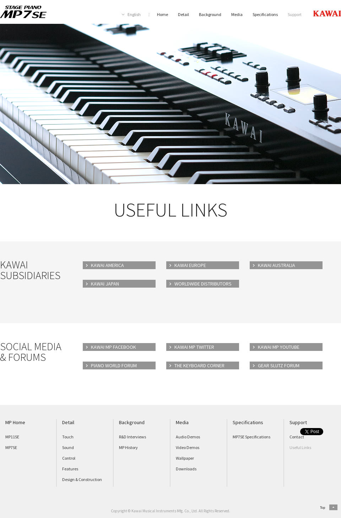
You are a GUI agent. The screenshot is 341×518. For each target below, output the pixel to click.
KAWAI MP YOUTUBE (278, 347)
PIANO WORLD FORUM (114, 365)
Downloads (186, 468)
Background (210, 14)
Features (70, 468)
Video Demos (187, 447)
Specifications (265, 14)
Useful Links (300, 447)
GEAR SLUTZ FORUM (278, 365)
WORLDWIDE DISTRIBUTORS (203, 284)
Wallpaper (185, 458)
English (134, 14)
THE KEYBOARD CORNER (199, 365)
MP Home (15, 422)
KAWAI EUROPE (190, 265)
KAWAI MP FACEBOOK (113, 347)
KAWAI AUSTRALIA (276, 265)
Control (68, 458)
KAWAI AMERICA (107, 265)
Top (322, 507)
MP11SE (12, 436)
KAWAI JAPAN (105, 284)
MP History (128, 447)
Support (295, 14)
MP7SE (11, 447)
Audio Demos (188, 436)
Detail (183, 14)
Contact (296, 436)
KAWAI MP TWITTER (194, 347)
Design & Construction (82, 479)
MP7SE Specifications (251, 436)
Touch (68, 436)
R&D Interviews (132, 436)
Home (162, 14)
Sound (68, 447)
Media (237, 14)
